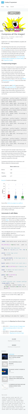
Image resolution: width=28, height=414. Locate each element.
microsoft (20, 404)
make (11, 38)
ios (22, 403)
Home (2, 6)
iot (24, 403)
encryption (21, 400)
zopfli (8, 38)
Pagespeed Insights (8, 60)
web (13, 409)
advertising (8, 397)
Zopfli (13, 85)
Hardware (11, 353)
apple (16, 397)
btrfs (18, 397)
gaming (18, 401)
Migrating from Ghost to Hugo (17, 332)
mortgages (4, 406)
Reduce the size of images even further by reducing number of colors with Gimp (14, 327)
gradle (10, 403)
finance (11, 401)
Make (7, 220)
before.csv (9, 203)
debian (17, 400)
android (12, 397)
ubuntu (7, 409)
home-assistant (15, 403)
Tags (7, 6)
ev (5, 401)
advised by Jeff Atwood (8, 80)
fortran (15, 401)
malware (15, 404)
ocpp (24, 406)
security (17, 407)
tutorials (3, 409)
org (2, 407)
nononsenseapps (10, 406)
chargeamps (4, 398)
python (13, 407)
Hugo (4, 48)
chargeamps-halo (11, 398)
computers (4, 400)
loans (9, 404)
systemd (21, 407)
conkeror (9, 400)
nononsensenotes (18, 406)
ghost (22, 401)
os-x (5, 407)
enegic (3, 401)
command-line (19, 398)
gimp (3, 403)
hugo (4, 38)
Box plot (3, 180)
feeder (8, 401)
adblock (3, 397)
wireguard (20, 409)
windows (16, 409)
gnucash (6, 403)
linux (6, 404)
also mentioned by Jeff (10, 87)
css (12, 400)
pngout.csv (15, 203)
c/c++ (21, 397)
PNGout (24, 78)
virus (10, 409)
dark (14, 400)
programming (9, 407)
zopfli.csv (20, 203)
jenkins (3, 404)
